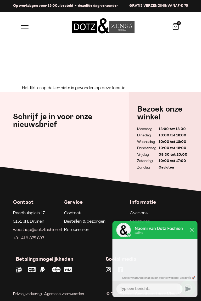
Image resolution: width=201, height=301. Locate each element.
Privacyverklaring (27, 294)
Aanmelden (96, 155)
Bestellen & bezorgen (84, 221)
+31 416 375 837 (28, 238)
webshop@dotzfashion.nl (37, 230)
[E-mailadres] (43, 153)
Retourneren (76, 230)
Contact (72, 213)
